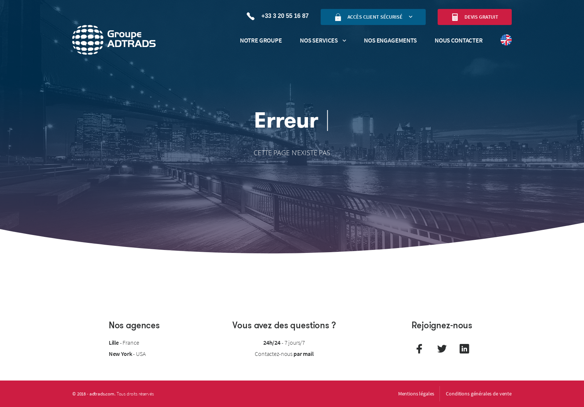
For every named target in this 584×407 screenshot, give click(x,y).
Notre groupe (261, 40)
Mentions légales (416, 394)
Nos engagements (390, 40)
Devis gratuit (474, 17)
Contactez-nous (284, 353)
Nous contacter (459, 40)
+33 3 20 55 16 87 (278, 16)
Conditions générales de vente (479, 394)
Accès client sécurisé (368, 17)
